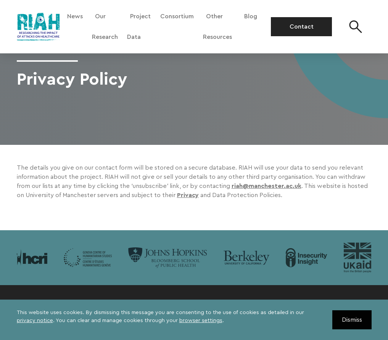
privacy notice (35, 320)
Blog (250, 16)
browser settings (200, 320)
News (75, 16)
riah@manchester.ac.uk (266, 186)
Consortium (177, 16)
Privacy (188, 195)
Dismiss (352, 320)
